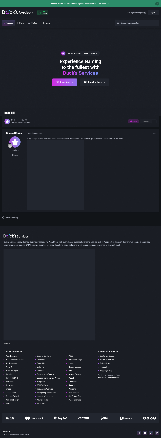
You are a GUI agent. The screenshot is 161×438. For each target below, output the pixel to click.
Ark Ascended (11, 363)
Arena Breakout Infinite (15, 360)
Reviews (27, 123)
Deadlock (41, 360)
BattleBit (9, 374)
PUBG (71, 356)
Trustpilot (7, 344)
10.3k (15, 155)
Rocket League (75, 367)
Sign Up (153, 13)
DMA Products (94, 82)
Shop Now (64, 82)
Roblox (71, 363)
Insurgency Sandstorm (46, 392)
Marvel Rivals (42, 400)
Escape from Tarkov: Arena (48, 378)
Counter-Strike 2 (12, 396)
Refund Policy (105, 363)
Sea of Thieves (75, 374)
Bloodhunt (10, 381)
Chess (8, 389)
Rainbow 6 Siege (75, 360)
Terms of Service (107, 360)
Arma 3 (9, 367)
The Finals (73, 381)
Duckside (41, 370)
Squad (71, 378)
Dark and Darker (12, 400)
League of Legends (45, 396)
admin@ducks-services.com (108, 377)
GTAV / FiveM (42, 385)
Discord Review (20, 120)
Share (133, 121)
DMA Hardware (75, 400)
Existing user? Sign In (136, 13)
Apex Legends (11, 356)
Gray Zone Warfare (45, 389)
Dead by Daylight (44, 356)
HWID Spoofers (75, 396)
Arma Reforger (12, 370)
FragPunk (41, 381)
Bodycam (9, 385)
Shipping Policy (106, 370)
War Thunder (74, 392)
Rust (70, 370)
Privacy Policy (105, 367)
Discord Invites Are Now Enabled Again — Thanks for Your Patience (78, 4)
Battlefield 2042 (12, 378)
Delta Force (42, 367)
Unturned (72, 385)
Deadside (41, 363)
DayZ (8, 403)
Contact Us (6, 432)
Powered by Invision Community (15, 434)
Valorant (72, 389)
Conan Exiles (11, 392)
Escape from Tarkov (45, 374)
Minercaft (41, 403)
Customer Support (107, 356)
